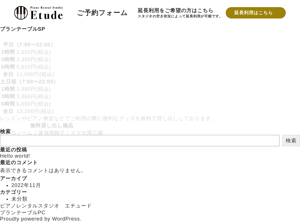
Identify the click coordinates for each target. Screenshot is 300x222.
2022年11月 (26, 185)
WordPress (66, 219)
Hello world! (15, 156)
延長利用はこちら (253, 12)
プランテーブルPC (23, 212)
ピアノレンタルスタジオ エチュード (46, 206)
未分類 (19, 199)
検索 (291, 140)
